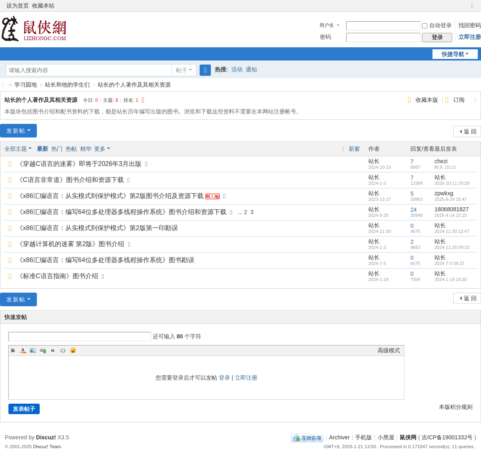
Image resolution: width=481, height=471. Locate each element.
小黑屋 (386, 437)
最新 (42, 149)
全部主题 (15, 149)
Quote (53, 350)
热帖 (71, 149)
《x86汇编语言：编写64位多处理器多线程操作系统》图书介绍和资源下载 (121, 211)
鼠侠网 (3, 85)
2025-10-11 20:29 (452, 183)
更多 (99, 149)
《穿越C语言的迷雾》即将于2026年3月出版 (78, 163)
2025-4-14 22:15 (451, 215)
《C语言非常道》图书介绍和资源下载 (70, 179)
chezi (441, 161)
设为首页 (17, 5)
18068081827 (452, 209)
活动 (237, 69)
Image (33, 350)
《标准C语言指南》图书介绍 (57, 276)
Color (23, 350)
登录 (224, 377)
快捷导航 (453, 54)
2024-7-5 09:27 (450, 263)
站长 (374, 161)
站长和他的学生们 (67, 84)
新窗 (354, 149)
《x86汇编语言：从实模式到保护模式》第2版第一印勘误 (97, 227)
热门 (57, 149)
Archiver (339, 437)
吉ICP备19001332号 (447, 437)
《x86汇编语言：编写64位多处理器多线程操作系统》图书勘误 (105, 260)
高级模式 (389, 350)
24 (413, 209)
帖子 (181, 70)
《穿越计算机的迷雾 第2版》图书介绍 (70, 244)
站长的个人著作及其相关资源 (134, 84)
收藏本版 (428, 100)
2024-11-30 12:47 (452, 231)
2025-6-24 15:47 (451, 199)
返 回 (470, 131)
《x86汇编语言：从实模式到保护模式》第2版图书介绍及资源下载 (110, 195)
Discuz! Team (47, 446)
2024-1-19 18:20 (451, 279)
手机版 (363, 437)
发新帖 (16, 130)
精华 (85, 149)
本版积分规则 (456, 407)
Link (43, 350)
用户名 (326, 25)
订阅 (459, 100)
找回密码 (470, 25)
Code (63, 350)
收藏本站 (43, 5)
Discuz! (46, 437)
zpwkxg (444, 193)
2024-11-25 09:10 (452, 247)
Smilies (73, 350)
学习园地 (25, 84)
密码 (325, 37)
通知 (251, 69)
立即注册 (470, 37)
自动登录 (437, 25)
